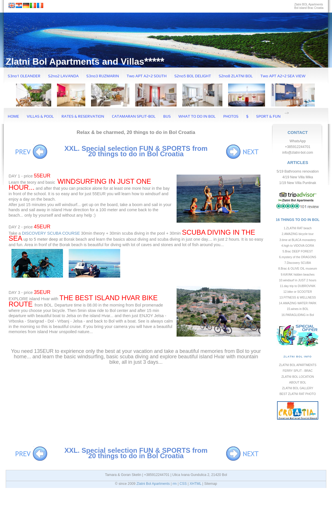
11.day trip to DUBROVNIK (298, 286)
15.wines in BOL (298, 309)
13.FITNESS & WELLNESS (297, 297)
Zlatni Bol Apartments (153, 484)
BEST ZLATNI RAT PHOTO (297, 394)
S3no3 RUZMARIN (102, 76)
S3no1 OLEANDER (24, 76)
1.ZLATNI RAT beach (298, 228)
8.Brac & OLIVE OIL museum (297, 268)
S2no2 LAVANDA (63, 76)
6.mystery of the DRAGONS (297, 257)
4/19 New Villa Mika (297, 177)
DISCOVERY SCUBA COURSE (51, 233)
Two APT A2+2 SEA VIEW (283, 76)
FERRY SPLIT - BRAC (298, 370)
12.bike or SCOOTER (297, 291)
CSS (183, 484)
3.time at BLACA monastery (297, 240)
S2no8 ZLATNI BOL (236, 76)
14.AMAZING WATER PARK (297, 303)
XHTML (195, 484)
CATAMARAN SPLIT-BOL (133, 116)
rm (175, 484)
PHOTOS (230, 116)
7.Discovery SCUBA (297, 262)
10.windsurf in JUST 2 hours (297, 280)
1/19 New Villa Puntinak (297, 183)
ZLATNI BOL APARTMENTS (298, 365)
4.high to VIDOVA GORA (297, 245)
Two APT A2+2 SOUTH (147, 76)
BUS (167, 116)
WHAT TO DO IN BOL (197, 116)
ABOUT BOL (297, 382)
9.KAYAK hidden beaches (298, 274)
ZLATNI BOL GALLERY (297, 388)
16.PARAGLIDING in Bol (297, 315)
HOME (13, 116)
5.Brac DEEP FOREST (297, 251)
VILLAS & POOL (40, 116)
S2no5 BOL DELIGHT (192, 76)
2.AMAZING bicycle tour (297, 234)
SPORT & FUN (268, 116)
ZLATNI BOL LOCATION (297, 376)
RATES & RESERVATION (83, 116)
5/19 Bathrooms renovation (298, 171)
